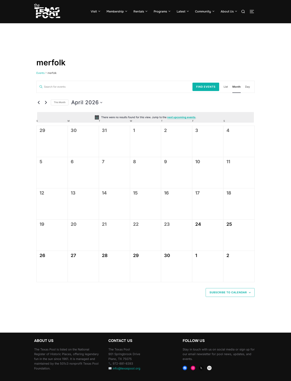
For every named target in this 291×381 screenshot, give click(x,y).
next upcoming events (181, 124)
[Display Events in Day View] (247, 94)
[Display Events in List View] (226, 94)
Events (40, 80)
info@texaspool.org (126, 375)
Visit (96, 11)
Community (205, 11)
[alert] (145, 124)
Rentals (140, 11)
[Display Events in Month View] (236, 94)
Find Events (205, 93)
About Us (229, 11)
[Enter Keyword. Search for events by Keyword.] (114, 94)
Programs (162, 11)
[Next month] (46, 109)
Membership (117, 11)
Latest (183, 11)
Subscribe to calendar (228, 299)
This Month (60, 109)
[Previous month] (38, 109)
